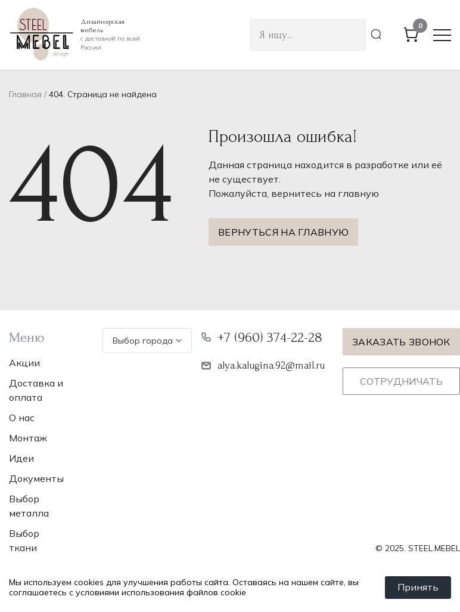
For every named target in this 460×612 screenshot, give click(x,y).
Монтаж (28, 438)
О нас (22, 418)
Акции (24, 363)
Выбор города (147, 340)
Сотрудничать (401, 381)
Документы (36, 478)
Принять (418, 588)
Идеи (21, 458)
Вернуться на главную (283, 232)
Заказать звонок (401, 342)
